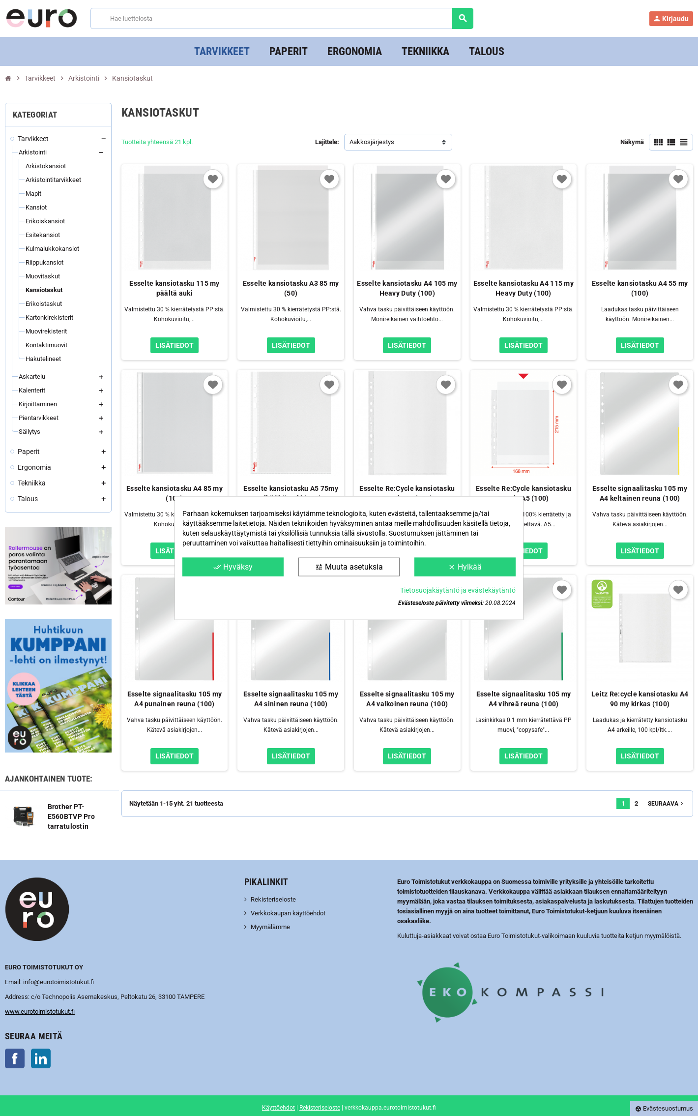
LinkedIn (41, 1058)
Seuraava (666, 803)
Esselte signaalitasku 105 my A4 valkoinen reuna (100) (407, 699)
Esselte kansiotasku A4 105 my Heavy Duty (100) (407, 288)
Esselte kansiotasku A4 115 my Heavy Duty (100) (523, 288)
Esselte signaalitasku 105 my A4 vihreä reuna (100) (523, 699)
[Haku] (281, 18)
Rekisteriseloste (273, 899)
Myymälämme (270, 927)
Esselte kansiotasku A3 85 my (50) (291, 288)
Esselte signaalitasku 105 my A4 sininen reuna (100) (290, 699)
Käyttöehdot (278, 1107)
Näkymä (632, 142)
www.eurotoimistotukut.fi (40, 1011)
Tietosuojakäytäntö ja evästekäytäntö (458, 590)
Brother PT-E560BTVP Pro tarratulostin (71, 816)
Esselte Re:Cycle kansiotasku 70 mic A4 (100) (407, 493)
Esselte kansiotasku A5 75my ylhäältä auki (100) (290, 493)
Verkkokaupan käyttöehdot (288, 913)
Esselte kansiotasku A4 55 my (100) (640, 288)
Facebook (15, 1058)
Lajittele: (327, 142)
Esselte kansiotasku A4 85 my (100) (174, 493)
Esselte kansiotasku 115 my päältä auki (174, 288)
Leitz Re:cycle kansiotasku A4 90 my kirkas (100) (639, 699)
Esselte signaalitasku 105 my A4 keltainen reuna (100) (639, 493)
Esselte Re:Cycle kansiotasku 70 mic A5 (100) (523, 493)
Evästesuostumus (664, 1108)
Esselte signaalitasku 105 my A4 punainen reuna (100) (174, 699)
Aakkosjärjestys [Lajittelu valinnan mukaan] (371, 142)
